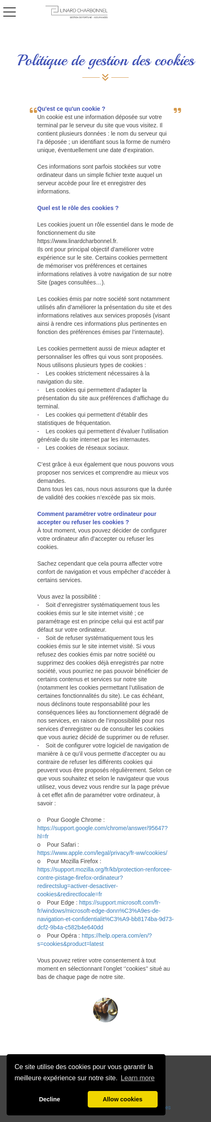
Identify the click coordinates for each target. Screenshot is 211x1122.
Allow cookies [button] (122, 1099)
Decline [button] (49, 1099)
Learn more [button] (138, 1077)
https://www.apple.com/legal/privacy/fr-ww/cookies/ (102, 853)
